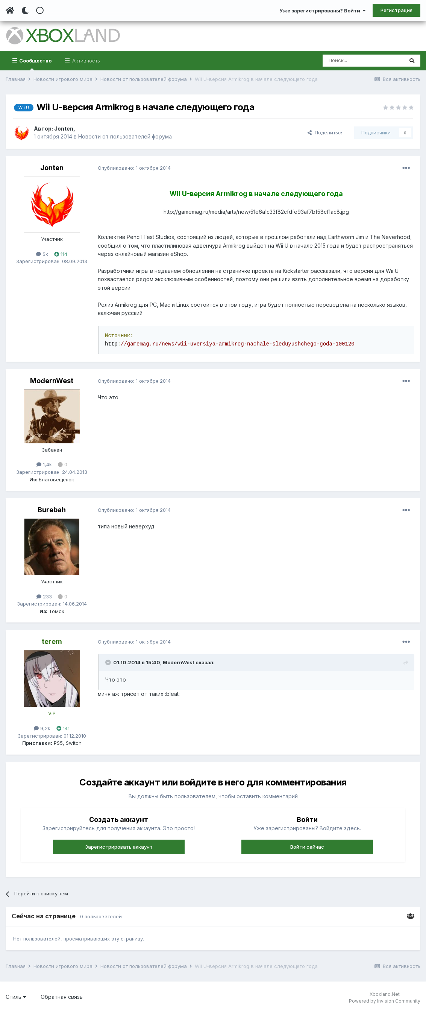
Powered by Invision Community (384, 1001)
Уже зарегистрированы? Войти (322, 11)
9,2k (42, 728)
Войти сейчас (307, 847)
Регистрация (396, 10)
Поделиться (326, 132)
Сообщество (35, 64)
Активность (85, 61)
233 (44, 597)
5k (42, 254)
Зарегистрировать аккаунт (119, 847)
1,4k (44, 464)
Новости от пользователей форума (125, 136)
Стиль (16, 997)
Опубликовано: (134, 168)
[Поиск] (363, 61)
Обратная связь (62, 997)
